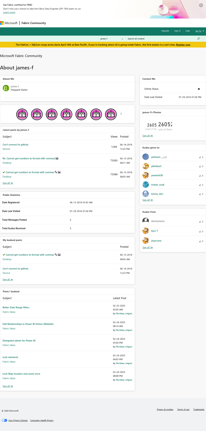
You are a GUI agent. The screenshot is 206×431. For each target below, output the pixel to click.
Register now (183, 44)
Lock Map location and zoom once (21, 373)
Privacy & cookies (165, 409)
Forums (53, 22)
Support (135, 22)
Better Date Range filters (16, 307)
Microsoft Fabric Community (21, 55)
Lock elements (10, 357)
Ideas (80, 22)
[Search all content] (164, 39)
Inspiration (67, 22)
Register (165, 30)
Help (188, 30)
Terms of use (183, 409)
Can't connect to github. (16, 144)
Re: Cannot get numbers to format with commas (29, 158)
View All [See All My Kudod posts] (8, 279)
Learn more (9, 12)
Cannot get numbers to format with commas (30, 172)
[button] (150, 126)
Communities (95, 22)
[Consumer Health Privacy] (41, 420)
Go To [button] (198, 30)
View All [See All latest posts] (8, 183)
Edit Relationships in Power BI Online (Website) (28, 324)
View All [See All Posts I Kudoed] (8, 386)
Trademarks (198, 409)
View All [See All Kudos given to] (147, 200)
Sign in (177, 30)
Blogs (109, 22)
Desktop (7, 162)
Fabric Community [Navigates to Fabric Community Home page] (34, 23)
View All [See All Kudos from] (147, 247)
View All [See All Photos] (147, 136)
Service (6, 148)
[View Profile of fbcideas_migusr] (124, 313)
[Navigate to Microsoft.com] (8, 23)
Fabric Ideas (9, 311)
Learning (122, 22)
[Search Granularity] (111, 39)
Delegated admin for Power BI (19, 340)
